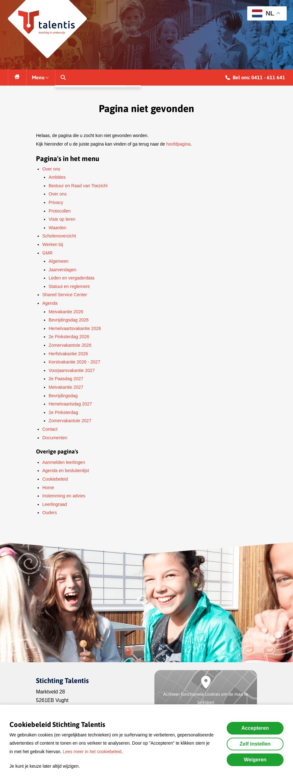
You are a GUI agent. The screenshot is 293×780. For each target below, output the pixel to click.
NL (263, 13)
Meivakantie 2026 (66, 311)
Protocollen (60, 210)
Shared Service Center (64, 294)
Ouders (49, 512)
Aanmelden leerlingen (63, 462)
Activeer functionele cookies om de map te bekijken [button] (205, 698)
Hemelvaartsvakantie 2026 (75, 328)
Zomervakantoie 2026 (70, 345)
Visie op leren (62, 219)
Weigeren (255, 759)
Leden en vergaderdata (71, 277)
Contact (49, 429)
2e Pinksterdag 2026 (69, 336)
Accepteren (255, 728)
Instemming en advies (63, 495)
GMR (47, 252)
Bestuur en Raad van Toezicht (78, 185)
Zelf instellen (255, 744)
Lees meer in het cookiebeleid (92, 751)
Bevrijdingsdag (63, 395)
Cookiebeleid (55, 479)
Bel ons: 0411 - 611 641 (255, 78)
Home (48, 487)
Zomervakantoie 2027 (70, 420)
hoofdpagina (178, 144)
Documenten (54, 437)
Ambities (57, 177)
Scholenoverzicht (59, 235)
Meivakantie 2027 (66, 387)
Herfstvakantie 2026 (68, 353)
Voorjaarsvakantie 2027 (72, 370)
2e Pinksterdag (63, 412)
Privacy (56, 202)
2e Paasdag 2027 (66, 378)
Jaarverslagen (62, 269)
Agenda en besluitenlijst (65, 470)
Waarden (57, 227)
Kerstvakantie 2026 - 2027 (74, 361)
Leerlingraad (54, 504)
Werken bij (52, 244)
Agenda (49, 303)
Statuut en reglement (69, 286)
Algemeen (59, 261)
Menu (41, 77)
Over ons (51, 168)
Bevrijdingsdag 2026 (69, 319)
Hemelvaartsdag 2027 (70, 403)
